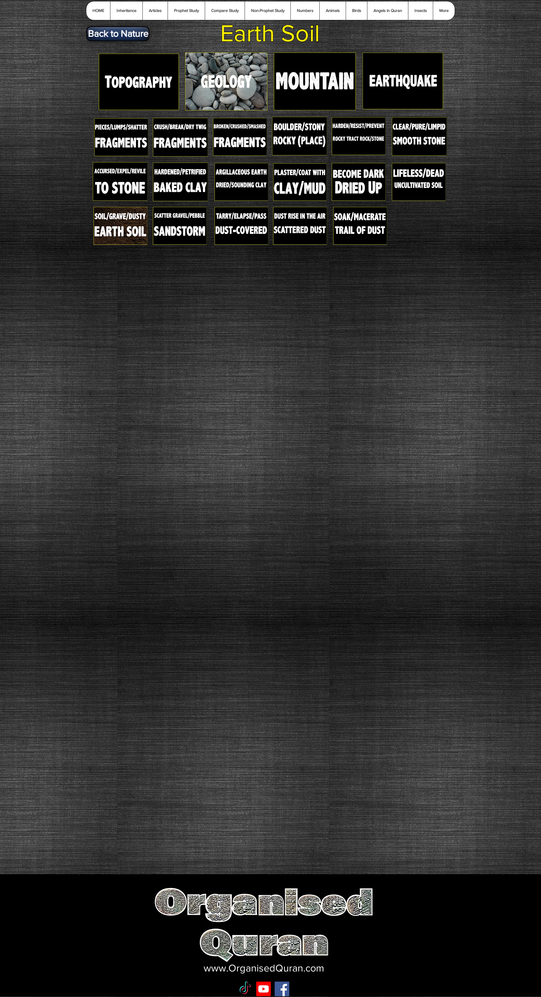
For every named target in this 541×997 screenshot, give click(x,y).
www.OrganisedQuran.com (264, 967)
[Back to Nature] (118, 33)
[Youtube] (263, 989)
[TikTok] (245, 989)
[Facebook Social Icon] (282, 989)
